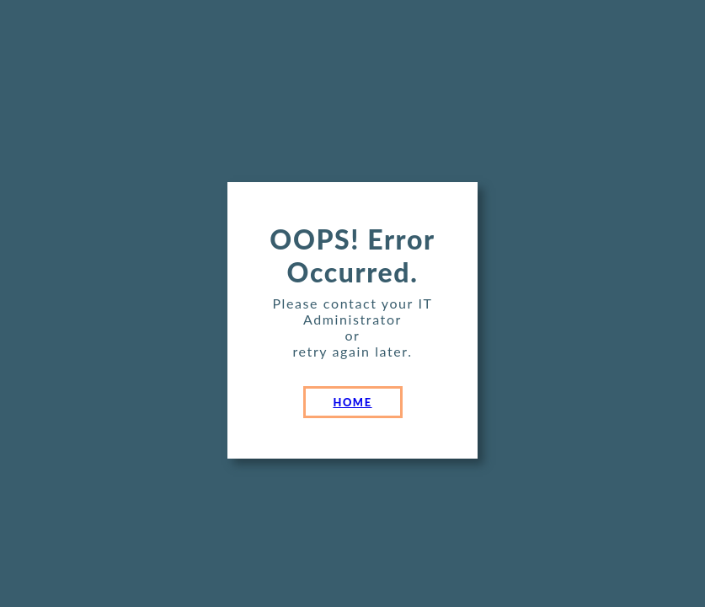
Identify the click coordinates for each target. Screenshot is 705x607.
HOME (352, 402)
